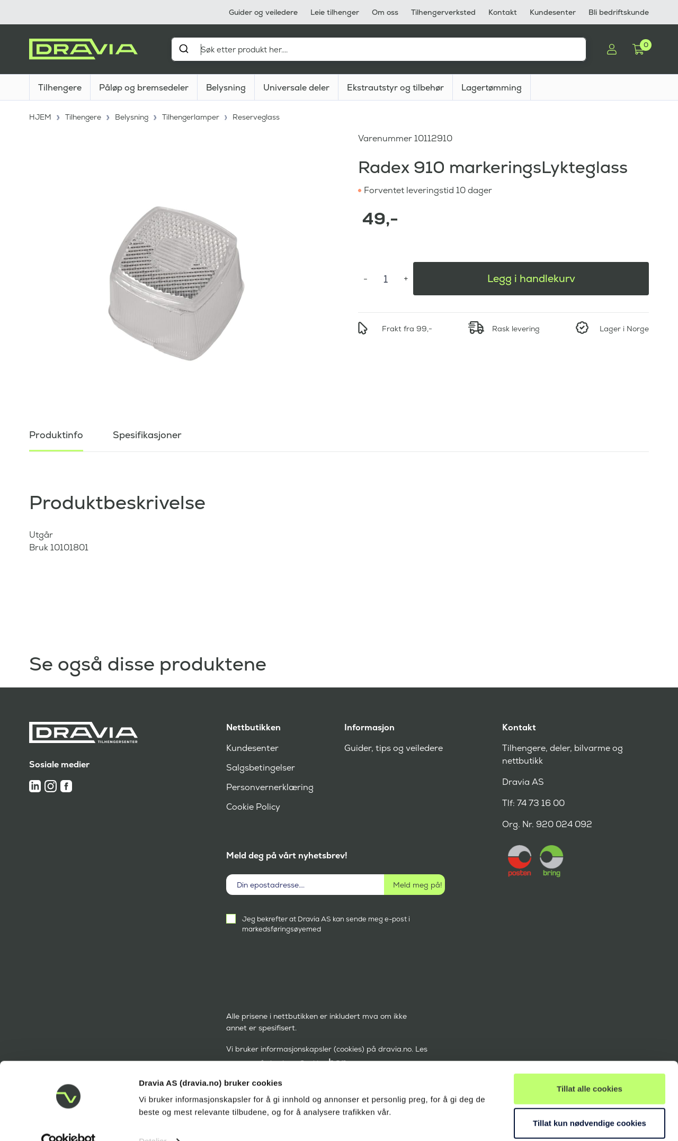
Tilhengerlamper (192, 116)
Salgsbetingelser (260, 767)
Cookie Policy (253, 806)
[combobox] (378, 49)
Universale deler (296, 87)
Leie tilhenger (334, 12)
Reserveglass (258, 116)
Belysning (226, 87)
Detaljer (153, 1120)
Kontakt (502, 12)
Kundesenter (553, 12)
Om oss (385, 12)
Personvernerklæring (270, 787)
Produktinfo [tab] (56, 434)
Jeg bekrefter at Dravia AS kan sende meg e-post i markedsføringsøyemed (326, 924)
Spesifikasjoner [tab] (147, 434)
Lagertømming (491, 87)
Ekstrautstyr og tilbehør (395, 87)
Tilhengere (60, 87)
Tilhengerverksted (443, 12)
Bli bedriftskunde (618, 12)
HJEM (40, 116)
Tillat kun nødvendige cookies (589, 1102)
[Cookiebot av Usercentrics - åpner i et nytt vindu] (68, 1120)
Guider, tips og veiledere (393, 748)
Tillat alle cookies (589, 1067)
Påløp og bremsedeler (144, 87)
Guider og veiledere (263, 12)
